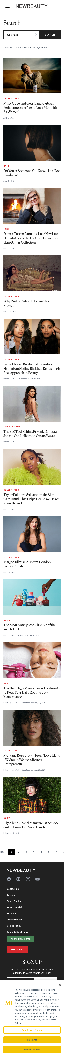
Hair (6, 166)
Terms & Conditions (17, 931)
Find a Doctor (14, 901)
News (6, 620)
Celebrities (11, 98)
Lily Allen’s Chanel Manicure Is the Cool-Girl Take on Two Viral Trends (31, 825)
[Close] (60, 985)
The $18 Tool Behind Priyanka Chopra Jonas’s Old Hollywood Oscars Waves (30, 433)
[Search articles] (21, 34)
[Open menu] (7, 6)
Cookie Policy (14, 925)
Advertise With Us (16, 907)
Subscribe (17, 949)
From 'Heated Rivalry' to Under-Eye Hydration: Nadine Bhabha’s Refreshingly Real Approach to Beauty (31, 368)
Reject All (32, 1039)
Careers (11, 895)
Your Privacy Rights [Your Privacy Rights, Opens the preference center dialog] (32, 1030)
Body (6, 683)
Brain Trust (13, 913)
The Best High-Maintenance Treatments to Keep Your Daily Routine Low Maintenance (31, 692)
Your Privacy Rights (20, 938)
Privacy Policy (14, 919)
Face (6, 229)
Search (50, 34)
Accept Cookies (32, 1049)
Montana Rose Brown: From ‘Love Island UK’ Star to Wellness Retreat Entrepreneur (31, 759)
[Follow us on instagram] (28, 879)
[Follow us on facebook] (9, 879)
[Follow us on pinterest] (18, 879)
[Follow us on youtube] (37, 879)
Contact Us (13, 888)
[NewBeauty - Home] (32, 6)
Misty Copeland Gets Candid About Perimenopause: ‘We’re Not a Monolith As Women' (30, 107)
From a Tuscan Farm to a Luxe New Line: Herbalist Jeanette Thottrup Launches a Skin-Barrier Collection (31, 238)
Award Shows (12, 426)
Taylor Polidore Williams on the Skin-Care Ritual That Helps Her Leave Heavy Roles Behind (31, 499)
